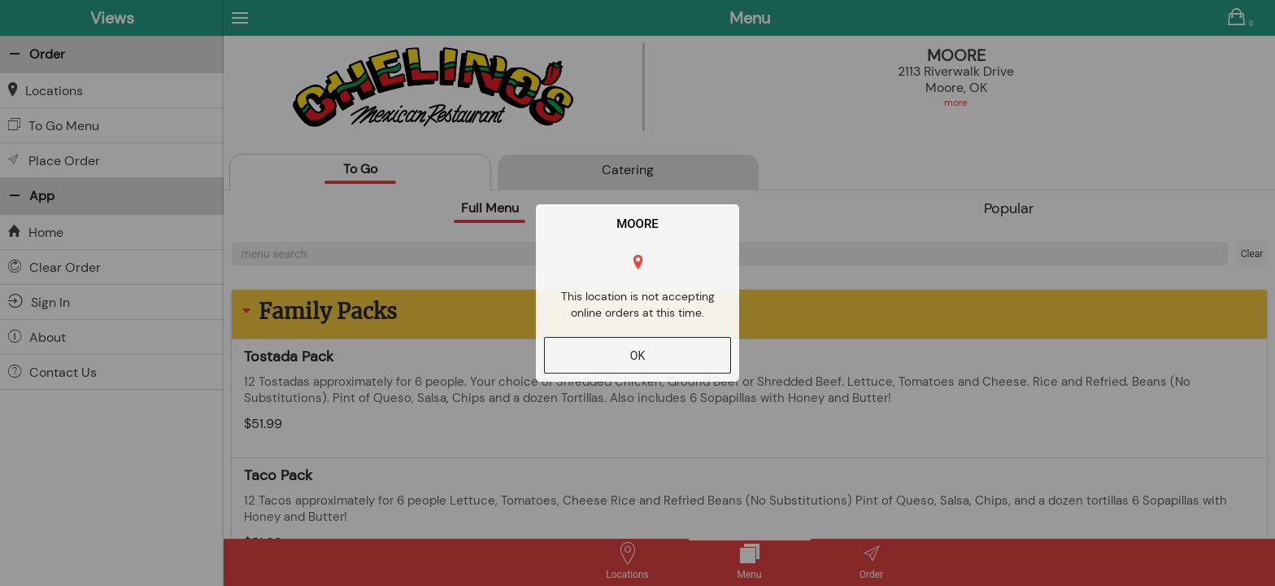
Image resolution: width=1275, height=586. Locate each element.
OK (637, 355)
